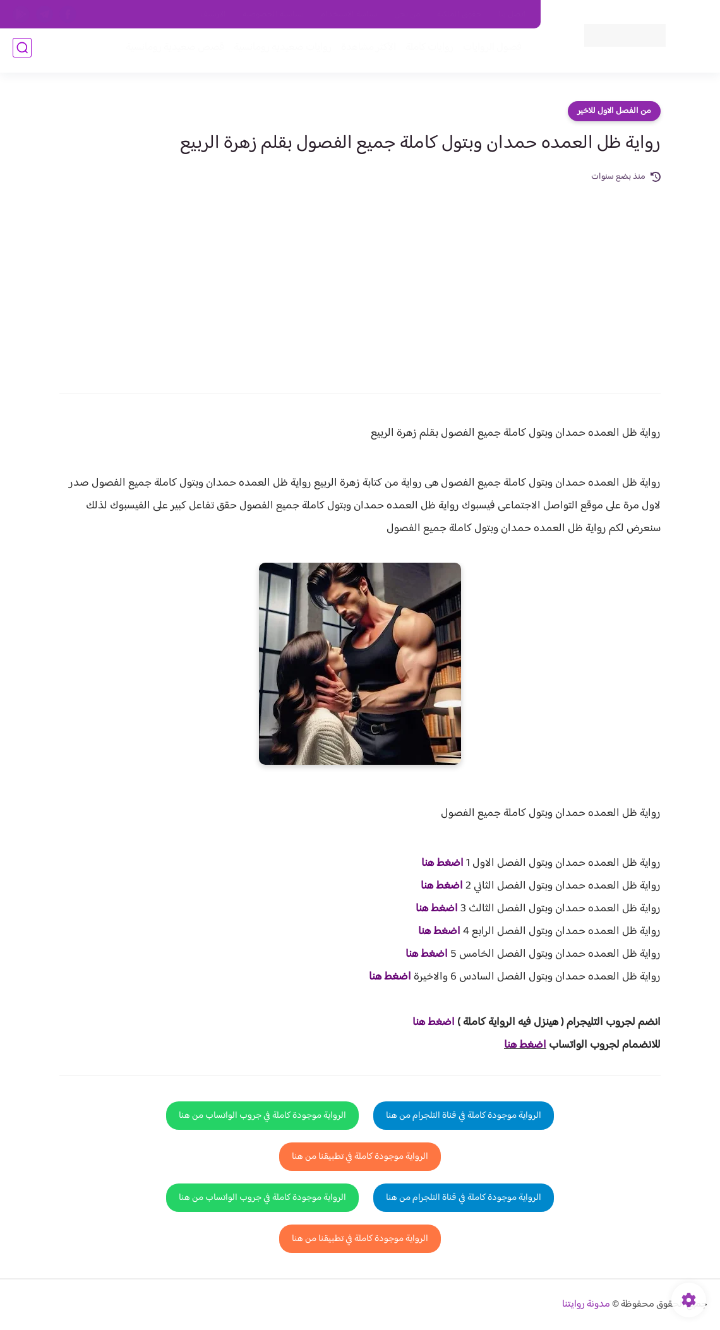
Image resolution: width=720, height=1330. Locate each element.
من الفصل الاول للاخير (614, 111)
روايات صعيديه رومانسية (279, 51)
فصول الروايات (488, 51)
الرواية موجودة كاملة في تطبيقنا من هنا (360, 1157)
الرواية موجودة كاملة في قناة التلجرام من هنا (463, 1115)
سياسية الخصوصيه (273, 14)
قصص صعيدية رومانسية (171, 51)
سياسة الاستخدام (349, 14)
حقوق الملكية (459, 14)
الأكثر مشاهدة (364, 51)
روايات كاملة (426, 51)
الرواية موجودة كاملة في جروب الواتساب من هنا (262, 1115)
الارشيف (213, 14)
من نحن (407, 14)
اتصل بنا (512, 14)
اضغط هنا (442, 863)
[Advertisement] (360, 279)
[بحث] (22, 51)
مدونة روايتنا (586, 1304)
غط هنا (427, 1022)
